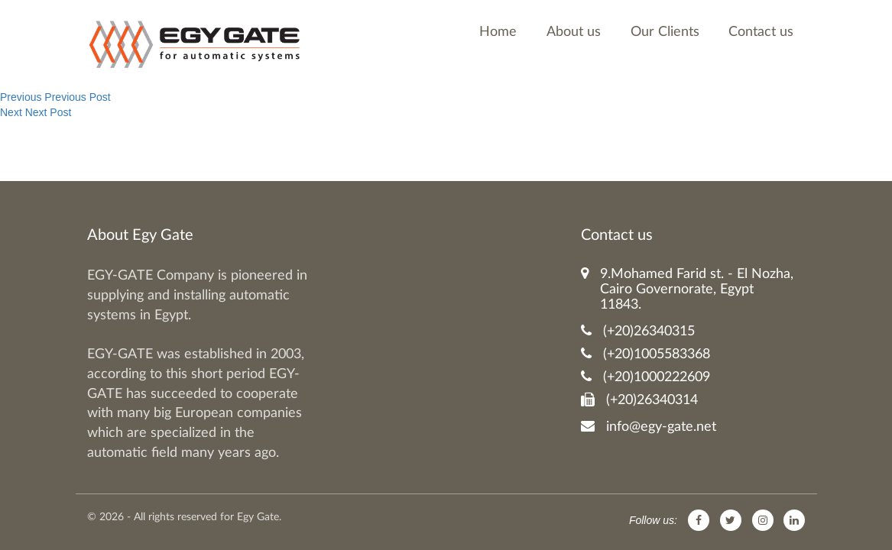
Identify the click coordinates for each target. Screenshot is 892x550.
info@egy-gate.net (648, 426)
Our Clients (665, 32)
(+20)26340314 (639, 400)
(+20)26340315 (638, 331)
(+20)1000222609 (645, 377)
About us (574, 32)
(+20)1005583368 (645, 354)
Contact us (760, 32)
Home (498, 32)
